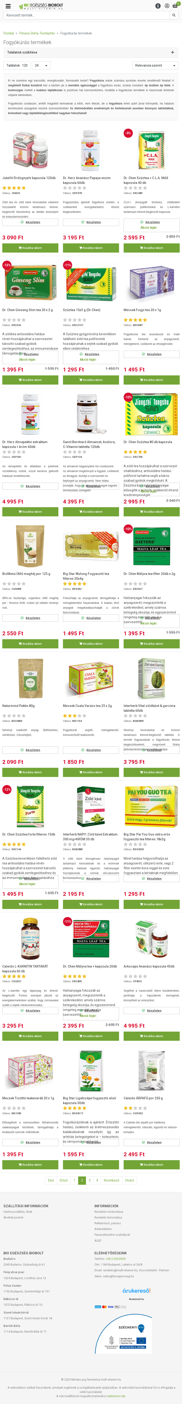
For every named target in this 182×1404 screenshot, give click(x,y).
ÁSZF (98, 1240)
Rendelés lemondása (108, 1217)
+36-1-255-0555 (115, 1259)
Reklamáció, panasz (107, 1223)
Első (51, 1180)
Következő (111, 1180)
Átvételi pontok (13, 1217)
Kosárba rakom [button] (30, 248)
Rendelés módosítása (108, 1211)
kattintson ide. (117, 1396)
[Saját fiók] (167, 6)
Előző (64, 1180)
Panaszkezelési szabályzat (112, 1234)
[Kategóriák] (8, 6)
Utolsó (129, 1180)
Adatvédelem (103, 1229)
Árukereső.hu (136, 1299)
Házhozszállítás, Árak (17, 1211)
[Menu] (158, 6)
